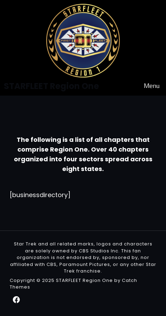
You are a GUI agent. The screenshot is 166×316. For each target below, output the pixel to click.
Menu (152, 86)
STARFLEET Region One (84, 280)
